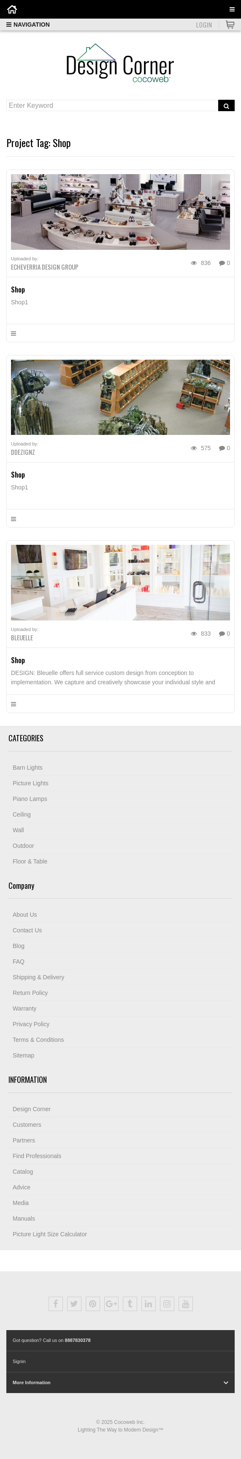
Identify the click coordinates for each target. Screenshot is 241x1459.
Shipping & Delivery (38, 977)
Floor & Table (30, 861)
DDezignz (23, 451)
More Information (32, 1382)
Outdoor (23, 845)
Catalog (23, 1171)
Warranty (24, 1008)
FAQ (18, 961)
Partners (24, 1140)
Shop (18, 289)
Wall (18, 830)
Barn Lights (28, 767)
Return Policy (30, 992)
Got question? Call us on (52, 1340)
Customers (27, 1124)
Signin (19, 1361)
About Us (25, 914)
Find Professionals (37, 1156)
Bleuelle (22, 637)
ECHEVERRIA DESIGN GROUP (45, 266)
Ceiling (22, 814)
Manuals (24, 1218)
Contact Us (27, 930)
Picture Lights (31, 783)
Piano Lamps (30, 798)
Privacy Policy (31, 1024)
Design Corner (32, 1109)
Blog (18, 946)
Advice (21, 1187)
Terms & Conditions (38, 1039)
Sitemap (23, 1055)
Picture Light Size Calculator (50, 1234)
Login (204, 24)
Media (21, 1202)
